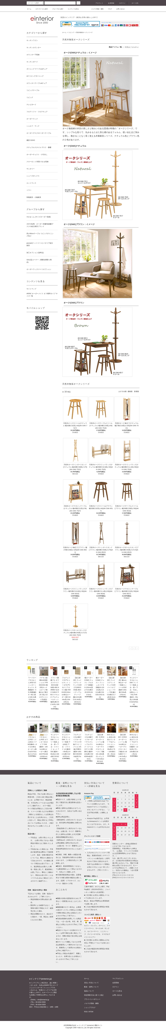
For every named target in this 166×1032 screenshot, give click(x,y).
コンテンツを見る (72, 9)
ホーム (29, 9)
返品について (89, 991)
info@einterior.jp (43, 1000)
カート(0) (133, 3)
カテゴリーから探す (40, 9)
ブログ (108, 9)
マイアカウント (118, 978)
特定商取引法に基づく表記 (94, 995)
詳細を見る (66, 786)
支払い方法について (91, 983)
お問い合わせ (119, 9)
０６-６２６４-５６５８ (125, 875)
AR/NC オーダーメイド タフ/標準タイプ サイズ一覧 (42, 295)
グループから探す (56, 9)
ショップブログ (89, 1007)
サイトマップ (31, 289)
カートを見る (117, 991)
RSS (85, 1012)
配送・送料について (91, 987)
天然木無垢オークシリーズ (84, 32)
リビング (71, 32)
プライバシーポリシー (92, 999)
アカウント (98, 3)
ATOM (91, 1012)
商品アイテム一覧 (115, 47)
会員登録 (109, 3)
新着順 (136, 391)
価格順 (130, 391)
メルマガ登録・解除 (96, 9)
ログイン (121, 3)
